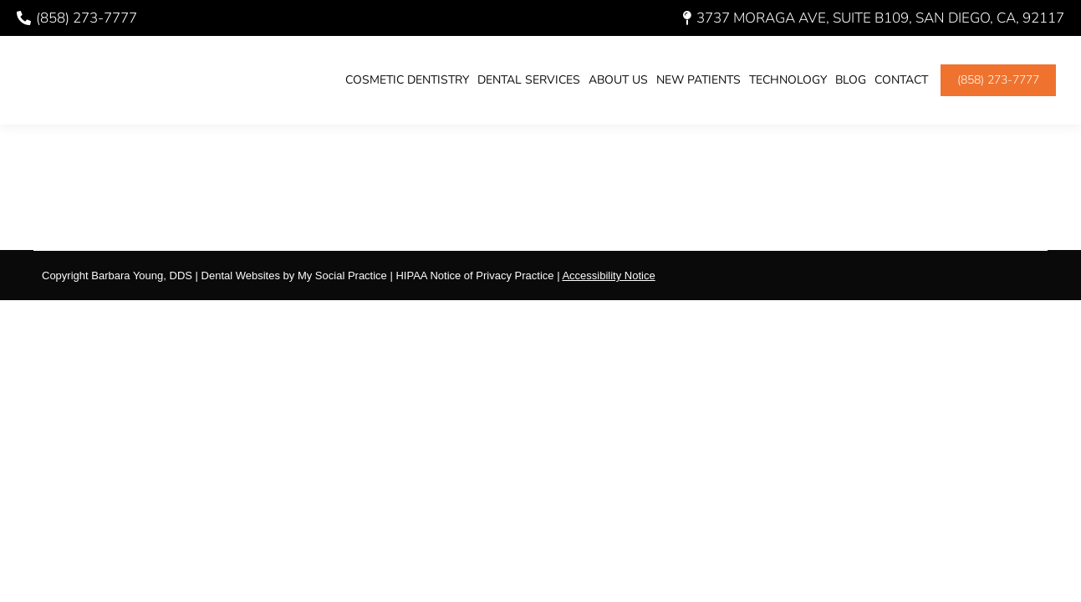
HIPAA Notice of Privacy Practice (474, 275)
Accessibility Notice (608, 275)
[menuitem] (407, 80)
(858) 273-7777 (77, 18)
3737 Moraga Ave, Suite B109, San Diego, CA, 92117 (873, 18)
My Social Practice (340, 275)
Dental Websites (240, 275)
